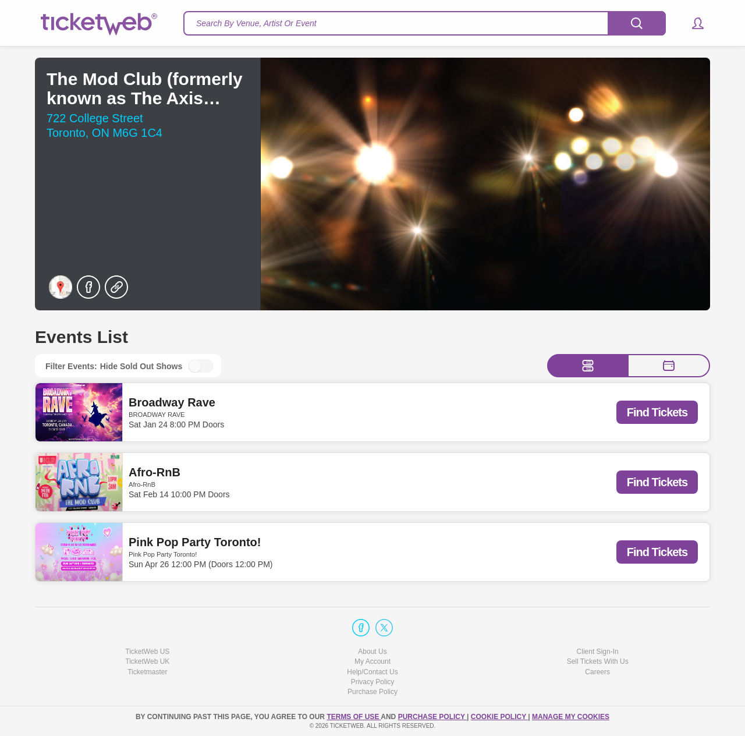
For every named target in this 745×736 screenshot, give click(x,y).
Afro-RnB (154, 472)
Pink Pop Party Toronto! (195, 542)
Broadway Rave (172, 402)
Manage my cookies (570, 717)
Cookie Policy (499, 717)
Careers (597, 672)
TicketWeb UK (147, 661)
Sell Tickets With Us (598, 661)
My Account (372, 661)
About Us (372, 651)
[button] (692, 23)
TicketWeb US (147, 651)
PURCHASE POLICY (432, 717)
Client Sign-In (598, 651)
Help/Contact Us (372, 672)
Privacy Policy (373, 682)
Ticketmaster (147, 672)
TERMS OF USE (354, 717)
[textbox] (424, 23)
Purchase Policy (372, 692)
